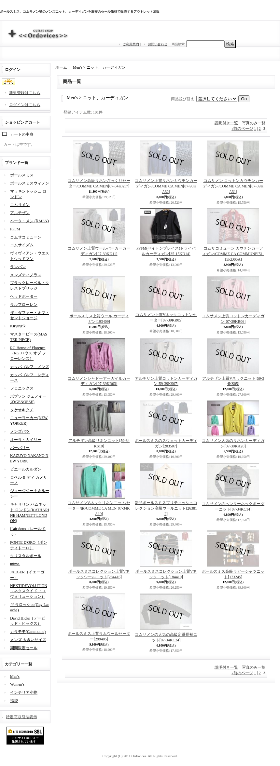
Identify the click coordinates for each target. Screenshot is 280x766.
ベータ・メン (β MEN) (29, 221)
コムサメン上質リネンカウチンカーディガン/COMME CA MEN (166, 186)
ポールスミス (22, 175)
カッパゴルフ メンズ (29, 366)
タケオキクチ (22, 410)
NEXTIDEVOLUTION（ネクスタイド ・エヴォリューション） (28, 591)
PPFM (15, 229)
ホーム (61, 67)
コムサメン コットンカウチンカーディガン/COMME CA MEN (233, 186)
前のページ (242, 128)
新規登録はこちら (24, 92)
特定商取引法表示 (21, 717)
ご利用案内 (131, 44)
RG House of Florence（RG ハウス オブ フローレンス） (28, 353)
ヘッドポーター (23, 296)
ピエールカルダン (25, 469)
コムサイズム (22, 245)
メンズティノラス (25, 275)
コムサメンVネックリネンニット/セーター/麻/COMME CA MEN (99, 508)
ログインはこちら (24, 105)
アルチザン (20, 213)
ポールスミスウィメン (29, 183)
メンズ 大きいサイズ (28, 639)
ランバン (18, 267)
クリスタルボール (25, 556)
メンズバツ (20, 431)
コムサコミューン (25, 237)
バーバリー (20, 447)
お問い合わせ (157, 44)
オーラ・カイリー (25, 439)
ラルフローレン (23, 304)
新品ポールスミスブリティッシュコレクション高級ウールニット (166, 508)
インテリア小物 (23, 692)
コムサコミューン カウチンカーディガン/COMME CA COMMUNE (233, 254)
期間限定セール (23, 648)
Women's (17, 684)
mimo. (15, 564)
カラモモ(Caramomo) (28, 631)
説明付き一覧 (226, 123)
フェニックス (22, 388)
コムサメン (20, 204)
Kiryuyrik (17, 326)
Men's (15, 676)
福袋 (14, 700)
